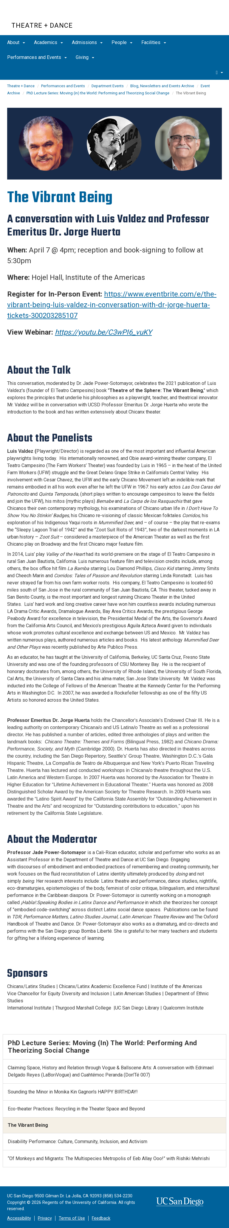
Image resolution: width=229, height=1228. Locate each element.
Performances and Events (37, 57)
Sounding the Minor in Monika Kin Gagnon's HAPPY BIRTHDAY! (73, 1092)
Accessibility (19, 1218)
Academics (48, 42)
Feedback (101, 1218)
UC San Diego (45, 14)
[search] (219, 72)
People (122, 42)
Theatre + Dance (42, 25)
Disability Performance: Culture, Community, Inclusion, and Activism (77, 1141)
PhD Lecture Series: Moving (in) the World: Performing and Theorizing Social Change (98, 93)
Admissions (87, 42)
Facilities (153, 42)
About (16, 42)
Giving (85, 57)
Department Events (108, 86)
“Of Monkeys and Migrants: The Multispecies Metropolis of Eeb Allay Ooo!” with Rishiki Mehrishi (109, 1158)
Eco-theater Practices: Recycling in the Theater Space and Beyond (76, 1109)
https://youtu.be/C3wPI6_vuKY (103, 332)
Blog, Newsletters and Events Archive (162, 86)
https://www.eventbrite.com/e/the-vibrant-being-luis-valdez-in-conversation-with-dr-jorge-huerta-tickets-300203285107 (111, 305)
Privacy (45, 1218)
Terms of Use (72, 1218)
